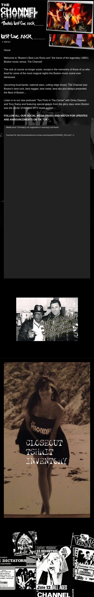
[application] (47, 202)
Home (7, 50)
